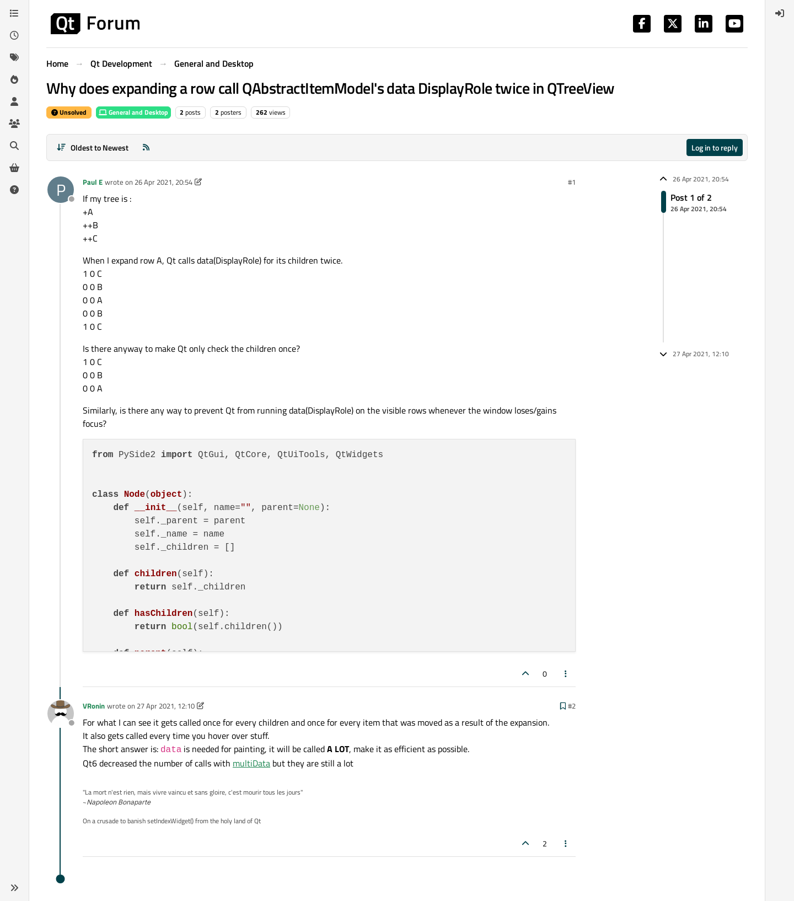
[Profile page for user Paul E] (60, 189)
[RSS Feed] (146, 147)
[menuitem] (780, 13)
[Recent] (14, 35)
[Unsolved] (14, 190)
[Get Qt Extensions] (14, 167)
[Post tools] (566, 673)
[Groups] (14, 123)
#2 (572, 705)
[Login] (780, 13)
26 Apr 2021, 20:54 (163, 181)
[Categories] (14, 13)
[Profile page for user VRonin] (60, 713)
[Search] (14, 145)
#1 (572, 181)
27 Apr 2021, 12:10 (166, 705)
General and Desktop (133, 112)
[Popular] (14, 79)
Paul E (93, 181)
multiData (251, 763)
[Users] (14, 101)
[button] (14, 888)
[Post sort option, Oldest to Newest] (92, 147)
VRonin (94, 705)
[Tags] (14, 57)
